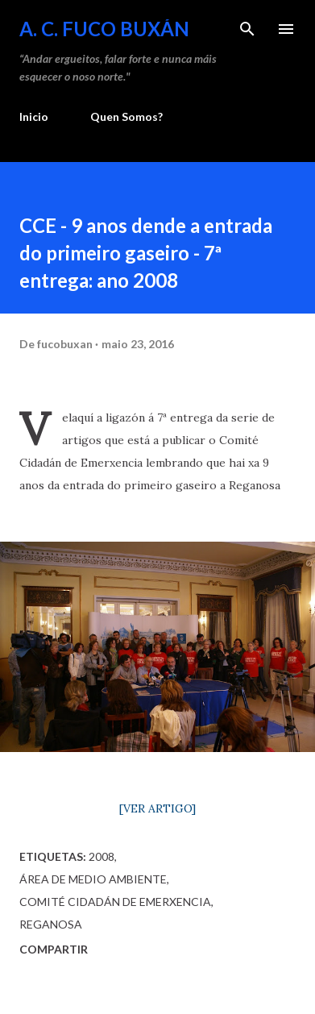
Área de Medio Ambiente (93, 879)
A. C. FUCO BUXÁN (104, 28)
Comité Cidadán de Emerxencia (115, 901)
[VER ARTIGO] (157, 808)
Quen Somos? (126, 116)
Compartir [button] (53, 949)
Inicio (33, 116)
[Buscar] (247, 29)
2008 (101, 856)
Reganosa (50, 924)
